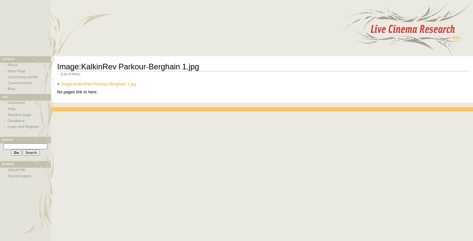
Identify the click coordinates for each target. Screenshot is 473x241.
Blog (11, 89)
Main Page (17, 71)
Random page (19, 115)
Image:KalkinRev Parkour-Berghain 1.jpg (98, 84)
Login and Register (23, 127)
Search (7, 139)
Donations (16, 121)
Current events (20, 83)
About (12, 65)
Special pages (19, 176)
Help (11, 109)
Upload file (16, 170)
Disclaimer (16, 103)
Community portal (22, 77)
